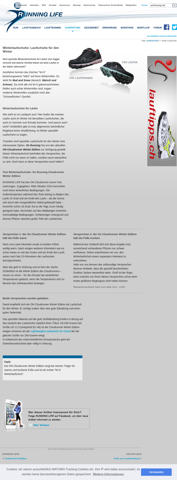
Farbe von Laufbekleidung (126, 458)
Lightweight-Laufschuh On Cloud (51, 331)
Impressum (64, 5)
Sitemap (77, 5)
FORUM (158, 27)
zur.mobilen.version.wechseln (161, 36)
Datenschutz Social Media (110, 5)
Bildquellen (131, 5)
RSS (44, 5)
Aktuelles (34, 5)
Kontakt (52, 5)
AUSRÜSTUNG (73, 27)
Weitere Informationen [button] (108, 474)
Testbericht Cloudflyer (16, 458)
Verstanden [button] (156, 472)
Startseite (22, 5)
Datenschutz (89, 5)
